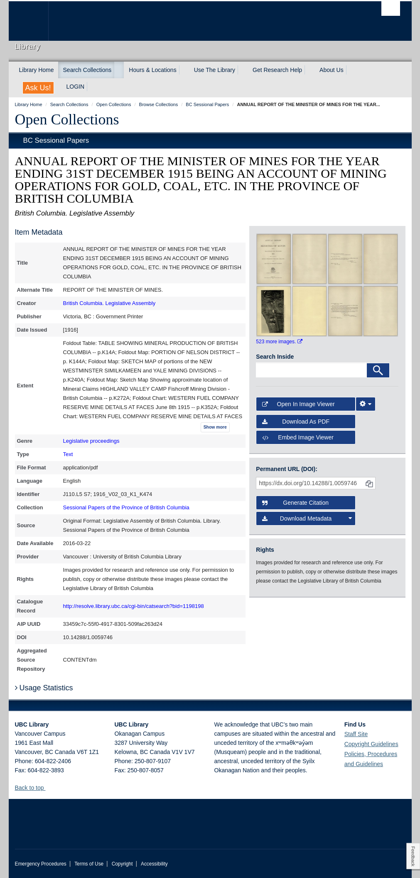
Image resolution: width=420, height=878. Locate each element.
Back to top (33, 787)
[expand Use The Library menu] (243, 69)
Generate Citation (295, 502)
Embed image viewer (298, 437)
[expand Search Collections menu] (119, 69)
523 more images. (279, 342)
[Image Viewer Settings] (366, 404)
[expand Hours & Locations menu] (184, 69)
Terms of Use (88, 864)
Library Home (36, 70)
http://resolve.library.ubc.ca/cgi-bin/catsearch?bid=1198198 (133, 606)
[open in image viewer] (273, 258)
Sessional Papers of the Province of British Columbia (126, 507)
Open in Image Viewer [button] (298, 404)
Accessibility (154, 864)
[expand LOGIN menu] (92, 86)
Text (68, 454)
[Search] (378, 370)
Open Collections (67, 119)
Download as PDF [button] (295, 421)
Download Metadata (306, 518)
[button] (48, 787)
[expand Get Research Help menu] (309, 69)
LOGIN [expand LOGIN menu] (75, 86)
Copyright (122, 864)
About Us (331, 70)
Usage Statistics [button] (44, 688)
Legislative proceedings (91, 441)
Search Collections (87, 70)
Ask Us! (38, 88)
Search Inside (275, 356)
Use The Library (214, 70)
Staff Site (356, 734)
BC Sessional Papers (56, 140)
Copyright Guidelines (371, 744)
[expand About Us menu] (351, 69)
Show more (215, 427)
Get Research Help (277, 70)
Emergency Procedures (40, 864)
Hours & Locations (152, 70)
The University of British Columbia (34, 21)
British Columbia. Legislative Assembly (109, 303)
